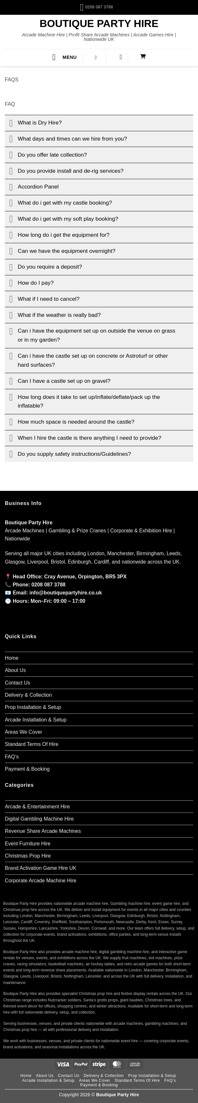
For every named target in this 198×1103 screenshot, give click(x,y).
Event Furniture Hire (28, 843)
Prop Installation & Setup (33, 707)
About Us (15, 670)
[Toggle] (11, 123)
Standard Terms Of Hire (31, 744)
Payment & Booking (27, 769)
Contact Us (17, 682)
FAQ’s (12, 756)
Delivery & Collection (28, 695)
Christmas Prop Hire (28, 856)
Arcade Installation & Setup (35, 719)
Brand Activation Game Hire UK (40, 868)
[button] (64, 57)
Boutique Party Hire (99, 23)
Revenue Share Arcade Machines (43, 831)
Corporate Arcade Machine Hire (40, 880)
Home (11, 658)
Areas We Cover (23, 732)
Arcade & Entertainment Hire (37, 806)
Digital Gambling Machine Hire (39, 819)
